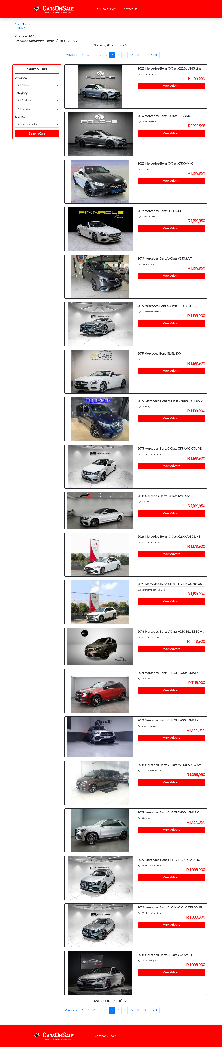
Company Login (106, 1036)
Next (154, 55)
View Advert (171, 86)
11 (138, 55)
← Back (20, 27)
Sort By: (20, 117)
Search (18, 24)
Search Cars (37, 69)
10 (131, 55)
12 (144, 55)
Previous (71, 55)
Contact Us (129, 9)
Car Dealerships (105, 9)
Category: (21, 93)
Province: (21, 78)
